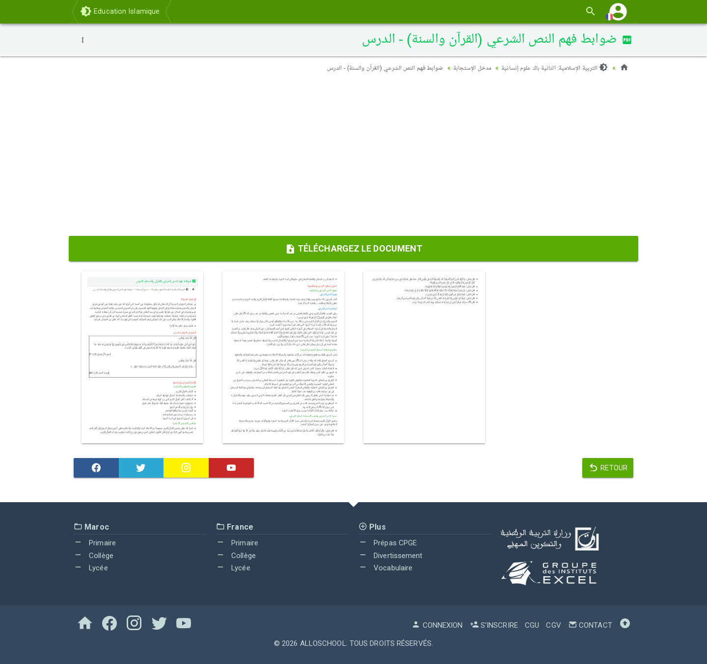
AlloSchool (323, 643)
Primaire (95, 542)
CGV (553, 625)
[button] (618, 11)
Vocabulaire (385, 567)
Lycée (91, 567)
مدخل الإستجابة (465, 68)
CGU (532, 625)
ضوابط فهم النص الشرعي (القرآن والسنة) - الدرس (374, 68)
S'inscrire (494, 625)
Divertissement (390, 555)
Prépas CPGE (387, 542)
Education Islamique (120, 11)
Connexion (436, 625)
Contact (590, 625)
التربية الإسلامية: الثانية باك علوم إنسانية (551, 68)
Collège (93, 555)
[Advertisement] (353, 157)
